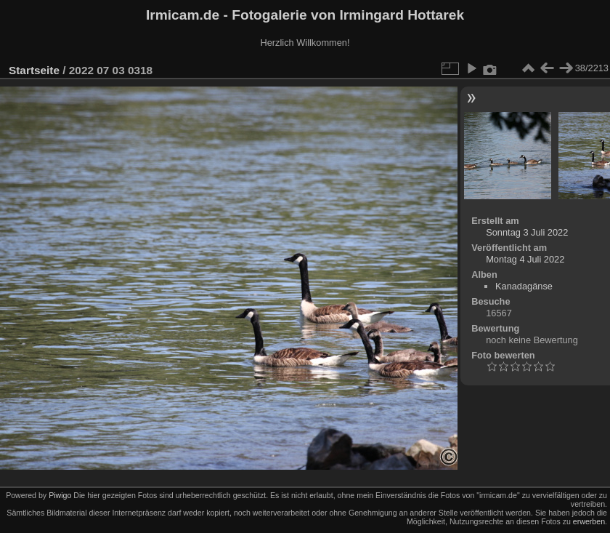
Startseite (34, 70)
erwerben (589, 521)
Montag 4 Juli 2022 (525, 259)
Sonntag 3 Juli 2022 (527, 232)
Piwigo (60, 495)
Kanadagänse (524, 286)
